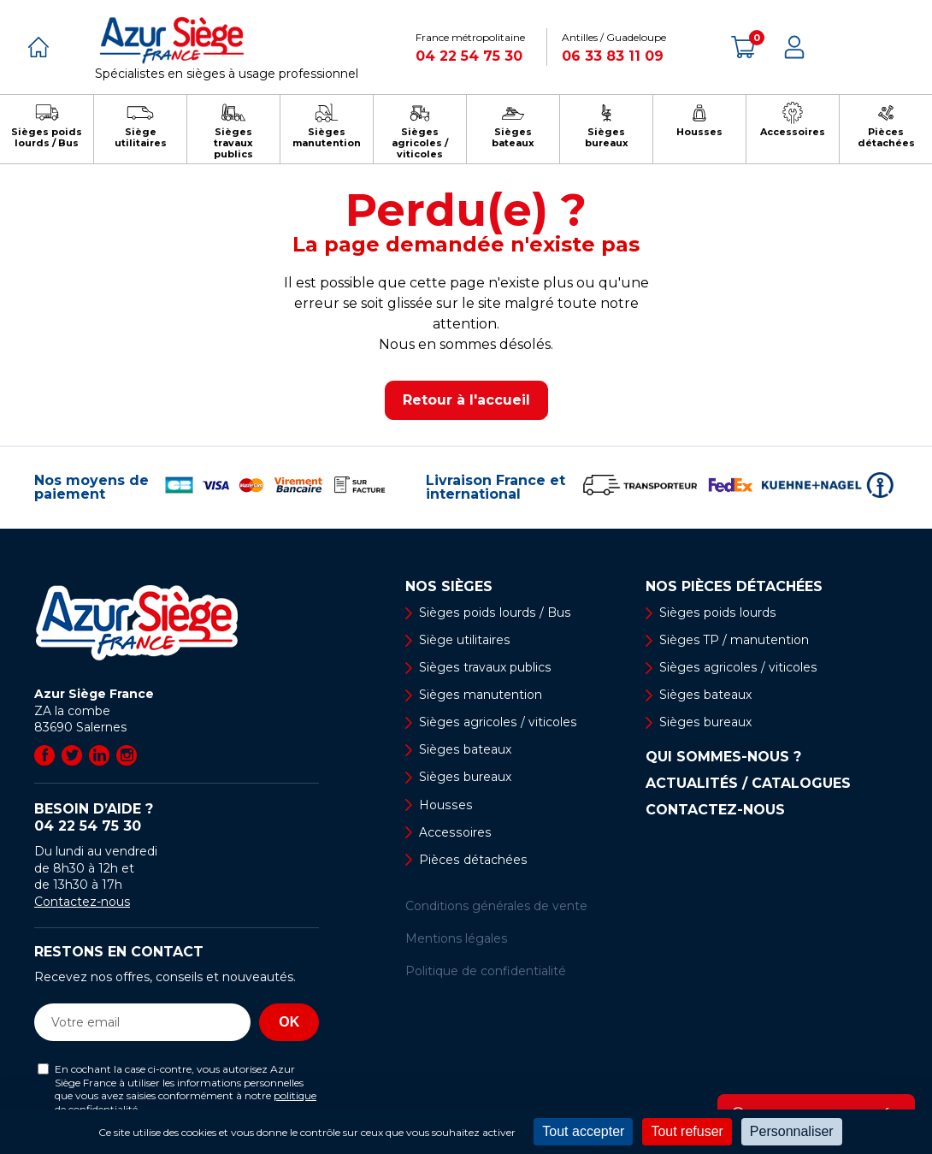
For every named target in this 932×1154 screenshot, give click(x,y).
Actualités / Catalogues (748, 784)
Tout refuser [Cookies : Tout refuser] (687, 1131)
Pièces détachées (472, 860)
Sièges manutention (480, 695)
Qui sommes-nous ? (723, 758)
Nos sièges (449, 587)
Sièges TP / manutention (734, 640)
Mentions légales (456, 939)
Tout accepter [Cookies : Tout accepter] (583, 1131)
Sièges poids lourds (716, 612)
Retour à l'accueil (466, 400)
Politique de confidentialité (485, 972)
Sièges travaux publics (484, 668)
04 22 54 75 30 (469, 56)
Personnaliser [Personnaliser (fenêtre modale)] (792, 1131)
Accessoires (454, 833)
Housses (444, 806)
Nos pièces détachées (734, 587)
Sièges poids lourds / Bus (493, 612)
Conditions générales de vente (496, 906)
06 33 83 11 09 (613, 56)
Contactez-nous (82, 901)
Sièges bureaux (464, 777)
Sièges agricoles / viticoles (497, 723)
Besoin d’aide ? (176, 818)
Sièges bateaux (464, 750)
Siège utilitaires (464, 640)
